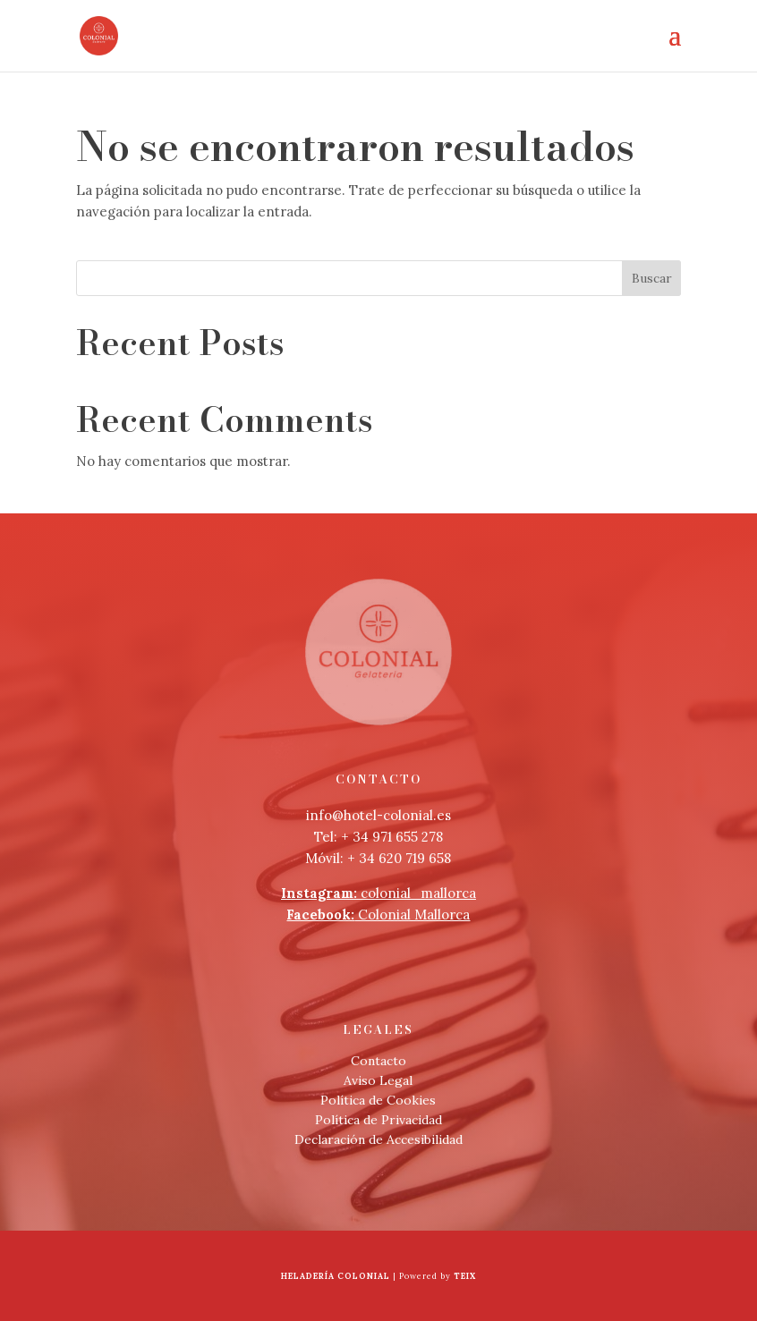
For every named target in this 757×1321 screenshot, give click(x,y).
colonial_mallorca (378, 893)
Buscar (652, 278)
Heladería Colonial (335, 1276)
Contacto (378, 1060)
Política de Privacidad (378, 1120)
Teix (465, 1276)
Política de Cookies (378, 1100)
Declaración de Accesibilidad (378, 1139)
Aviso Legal (378, 1080)
